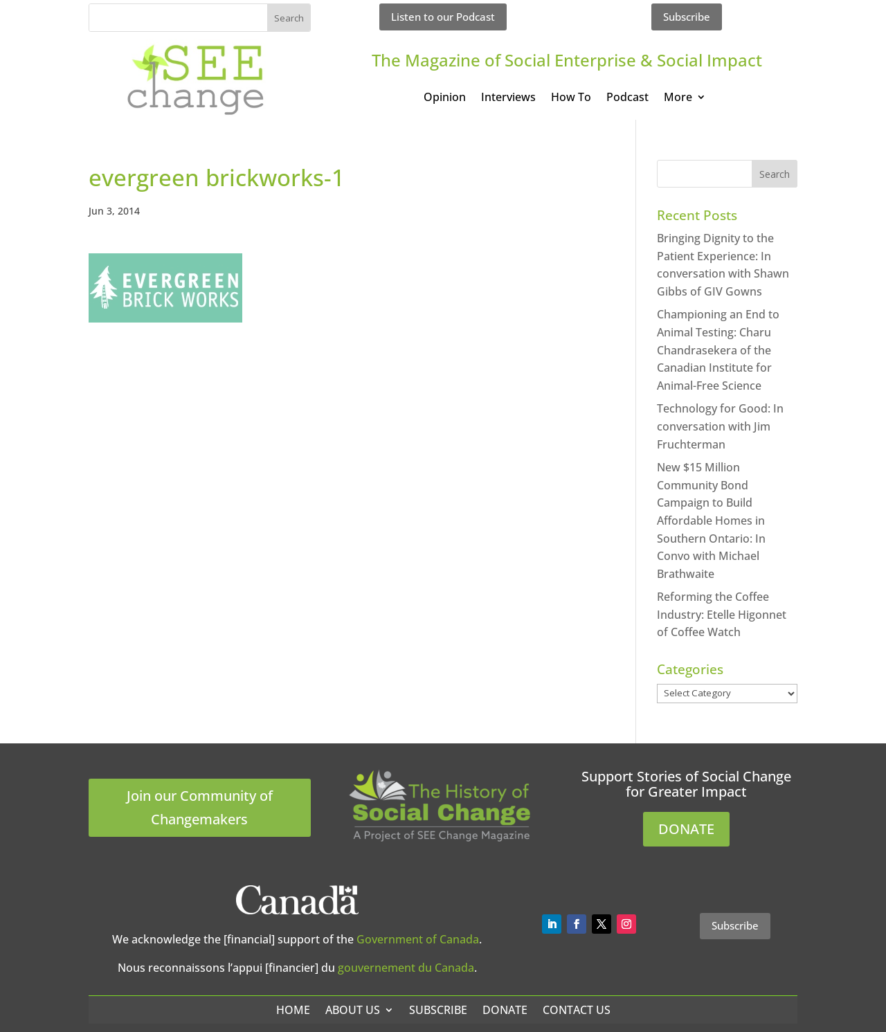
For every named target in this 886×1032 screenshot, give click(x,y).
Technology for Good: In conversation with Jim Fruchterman (720, 426)
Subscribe (686, 17)
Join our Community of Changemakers (200, 807)
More (678, 98)
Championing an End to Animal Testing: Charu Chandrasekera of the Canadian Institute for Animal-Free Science (718, 349)
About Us (352, 1009)
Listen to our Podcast (443, 17)
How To (571, 98)
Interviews (508, 98)
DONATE (686, 829)
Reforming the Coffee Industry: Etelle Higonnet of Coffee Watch (721, 614)
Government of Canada (417, 939)
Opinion (445, 98)
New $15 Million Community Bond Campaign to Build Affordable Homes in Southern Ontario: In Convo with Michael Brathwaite (711, 520)
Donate (504, 1009)
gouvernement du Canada (406, 967)
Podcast (627, 98)
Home (293, 1009)
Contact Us (577, 1009)
